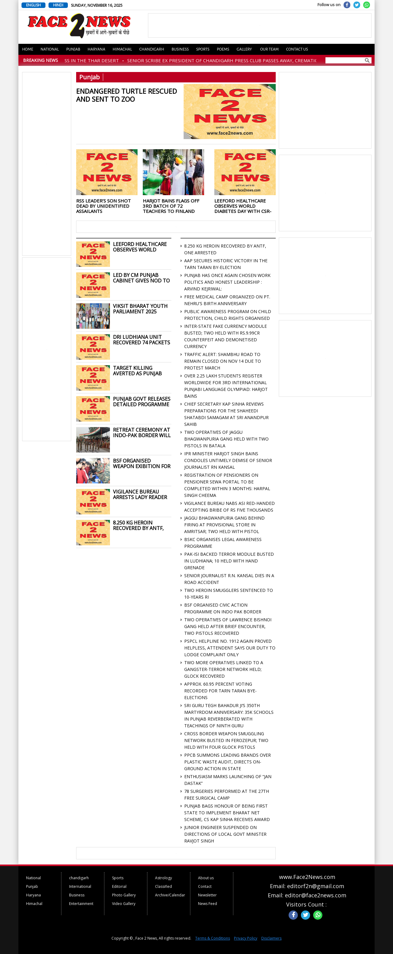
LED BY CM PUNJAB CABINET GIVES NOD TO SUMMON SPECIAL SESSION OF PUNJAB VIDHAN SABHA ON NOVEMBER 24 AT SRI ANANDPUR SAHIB (141, 277)
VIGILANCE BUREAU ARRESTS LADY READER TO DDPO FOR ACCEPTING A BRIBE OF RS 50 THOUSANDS (140, 494)
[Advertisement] (47, 164)
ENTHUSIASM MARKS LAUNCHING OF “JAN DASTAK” (227, 780)
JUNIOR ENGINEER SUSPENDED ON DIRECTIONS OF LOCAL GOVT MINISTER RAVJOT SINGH (225, 834)
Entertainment (81, 903)
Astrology (163, 877)
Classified (163, 886)
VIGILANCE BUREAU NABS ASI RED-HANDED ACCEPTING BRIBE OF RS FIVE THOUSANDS (229, 506)
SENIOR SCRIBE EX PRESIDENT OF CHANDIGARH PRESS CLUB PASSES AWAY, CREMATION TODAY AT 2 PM (250, 60)
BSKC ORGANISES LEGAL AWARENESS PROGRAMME (223, 542)
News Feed (207, 903)
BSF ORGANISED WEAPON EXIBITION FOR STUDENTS (141, 463)
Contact (205, 886)
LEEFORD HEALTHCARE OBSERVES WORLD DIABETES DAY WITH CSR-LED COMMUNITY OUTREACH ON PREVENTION (242, 206)
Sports (202, 49)
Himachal (122, 49)
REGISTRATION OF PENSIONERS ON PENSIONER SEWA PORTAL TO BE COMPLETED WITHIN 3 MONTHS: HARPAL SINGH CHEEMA (227, 485)
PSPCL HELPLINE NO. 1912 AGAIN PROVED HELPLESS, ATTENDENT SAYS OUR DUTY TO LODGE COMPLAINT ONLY (229, 647)
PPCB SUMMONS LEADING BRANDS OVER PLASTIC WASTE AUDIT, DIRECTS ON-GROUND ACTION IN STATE (227, 761)
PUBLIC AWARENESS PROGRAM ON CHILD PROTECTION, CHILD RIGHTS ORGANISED (227, 315)
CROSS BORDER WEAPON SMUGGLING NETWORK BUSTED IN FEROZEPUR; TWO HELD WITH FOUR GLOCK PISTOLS (226, 740)
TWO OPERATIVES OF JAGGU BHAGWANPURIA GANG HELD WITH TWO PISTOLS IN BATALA (226, 439)
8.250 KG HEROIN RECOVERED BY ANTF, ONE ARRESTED (138, 525)
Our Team (269, 49)
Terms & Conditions (212, 938)
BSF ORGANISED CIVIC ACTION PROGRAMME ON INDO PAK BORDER (222, 608)
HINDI (58, 5)
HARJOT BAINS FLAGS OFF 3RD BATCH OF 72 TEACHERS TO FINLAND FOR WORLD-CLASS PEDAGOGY (171, 206)
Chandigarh (151, 49)
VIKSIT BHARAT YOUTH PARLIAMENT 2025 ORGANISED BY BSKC (140, 308)
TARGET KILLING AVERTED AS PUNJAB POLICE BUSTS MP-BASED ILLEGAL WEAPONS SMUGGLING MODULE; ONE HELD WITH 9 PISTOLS (140, 370)
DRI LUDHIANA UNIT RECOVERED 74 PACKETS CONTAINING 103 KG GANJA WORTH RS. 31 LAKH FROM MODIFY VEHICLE (141, 339)
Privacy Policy (245, 938)
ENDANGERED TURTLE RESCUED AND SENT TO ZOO (126, 94)
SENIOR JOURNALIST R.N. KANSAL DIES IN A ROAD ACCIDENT (229, 579)
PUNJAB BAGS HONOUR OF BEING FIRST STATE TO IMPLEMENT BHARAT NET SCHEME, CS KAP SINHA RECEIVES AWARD (227, 812)
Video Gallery (123, 903)
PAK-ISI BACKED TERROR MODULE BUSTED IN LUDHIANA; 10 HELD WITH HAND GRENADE (229, 560)
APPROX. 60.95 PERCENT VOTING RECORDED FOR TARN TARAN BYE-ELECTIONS (220, 690)
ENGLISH (33, 5)
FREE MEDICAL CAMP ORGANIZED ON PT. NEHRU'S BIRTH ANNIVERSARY (227, 300)
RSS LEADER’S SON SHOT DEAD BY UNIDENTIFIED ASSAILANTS (103, 206)
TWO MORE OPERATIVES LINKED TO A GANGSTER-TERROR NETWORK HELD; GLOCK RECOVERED (223, 669)
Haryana (96, 49)
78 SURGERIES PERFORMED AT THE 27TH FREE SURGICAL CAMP (226, 794)
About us (206, 877)
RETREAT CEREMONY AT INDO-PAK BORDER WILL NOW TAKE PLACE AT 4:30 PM (142, 432)
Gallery (244, 49)
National (50, 49)
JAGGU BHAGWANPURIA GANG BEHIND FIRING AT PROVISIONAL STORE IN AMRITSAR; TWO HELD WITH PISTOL (224, 524)
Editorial (119, 886)
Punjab (73, 49)
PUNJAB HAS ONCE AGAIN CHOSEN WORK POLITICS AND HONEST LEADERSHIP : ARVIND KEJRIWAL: (227, 282)
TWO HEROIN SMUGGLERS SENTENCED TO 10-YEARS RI (228, 593)
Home (27, 49)
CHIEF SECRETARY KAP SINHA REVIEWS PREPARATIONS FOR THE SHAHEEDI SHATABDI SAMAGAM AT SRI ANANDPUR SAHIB (226, 414)
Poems (223, 49)
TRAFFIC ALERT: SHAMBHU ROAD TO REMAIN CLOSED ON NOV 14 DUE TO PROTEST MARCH (222, 361)
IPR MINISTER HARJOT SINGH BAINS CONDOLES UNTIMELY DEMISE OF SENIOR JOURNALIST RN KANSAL (228, 460)
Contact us (297, 49)
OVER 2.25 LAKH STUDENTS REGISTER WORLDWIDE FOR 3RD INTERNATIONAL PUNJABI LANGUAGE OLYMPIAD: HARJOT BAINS (226, 386)
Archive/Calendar (170, 895)
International (80, 886)
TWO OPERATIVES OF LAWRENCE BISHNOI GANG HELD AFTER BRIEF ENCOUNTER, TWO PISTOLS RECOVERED (227, 626)
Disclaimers (271, 938)
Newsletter (207, 895)
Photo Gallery (124, 895)
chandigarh (79, 877)
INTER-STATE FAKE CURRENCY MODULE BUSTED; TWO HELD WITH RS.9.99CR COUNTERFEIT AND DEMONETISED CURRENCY (225, 336)
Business (180, 49)
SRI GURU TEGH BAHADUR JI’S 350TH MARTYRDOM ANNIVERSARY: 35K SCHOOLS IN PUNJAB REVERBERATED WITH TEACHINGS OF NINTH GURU (229, 715)
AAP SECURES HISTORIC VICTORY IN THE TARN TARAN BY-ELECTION (225, 264)
